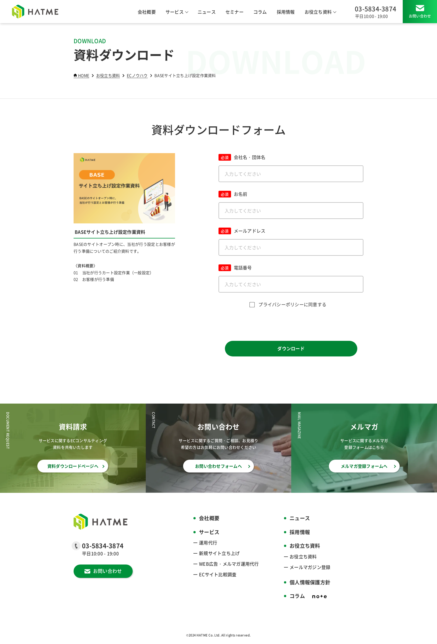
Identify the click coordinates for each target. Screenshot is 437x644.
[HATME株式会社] (35, 11)
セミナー (234, 11)
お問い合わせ (420, 15)
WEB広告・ (229, 564)
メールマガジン (310, 567)
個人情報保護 (310, 582)
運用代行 (208, 542)
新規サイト (219, 553)
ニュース (207, 11)
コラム (260, 11)
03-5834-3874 (375, 8)
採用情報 (286, 11)
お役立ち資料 (303, 556)
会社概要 (147, 11)
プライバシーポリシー (281, 304)
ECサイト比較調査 (217, 574)
